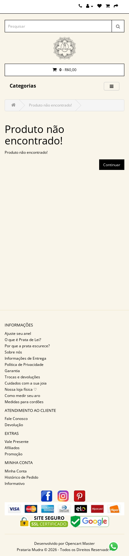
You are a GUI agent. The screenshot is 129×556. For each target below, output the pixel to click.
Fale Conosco (16, 418)
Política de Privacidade (24, 364)
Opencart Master (80, 543)
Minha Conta (16, 471)
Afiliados (12, 447)
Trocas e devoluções (22, 377)
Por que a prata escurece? (27, 346)
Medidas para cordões (24, 401)
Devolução (14, 424)
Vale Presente (17, 441)
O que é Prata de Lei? (23, 339)
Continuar (111, 164)
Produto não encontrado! (50, 105)
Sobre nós (13, 352)
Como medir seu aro (22, 395)
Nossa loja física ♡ (21, 389)
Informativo (15, 483)
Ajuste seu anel (18, 333)
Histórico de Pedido (21, 477)
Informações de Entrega (25, 358)
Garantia (12, 370)
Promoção (13, 454)
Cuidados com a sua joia (26, 383)
